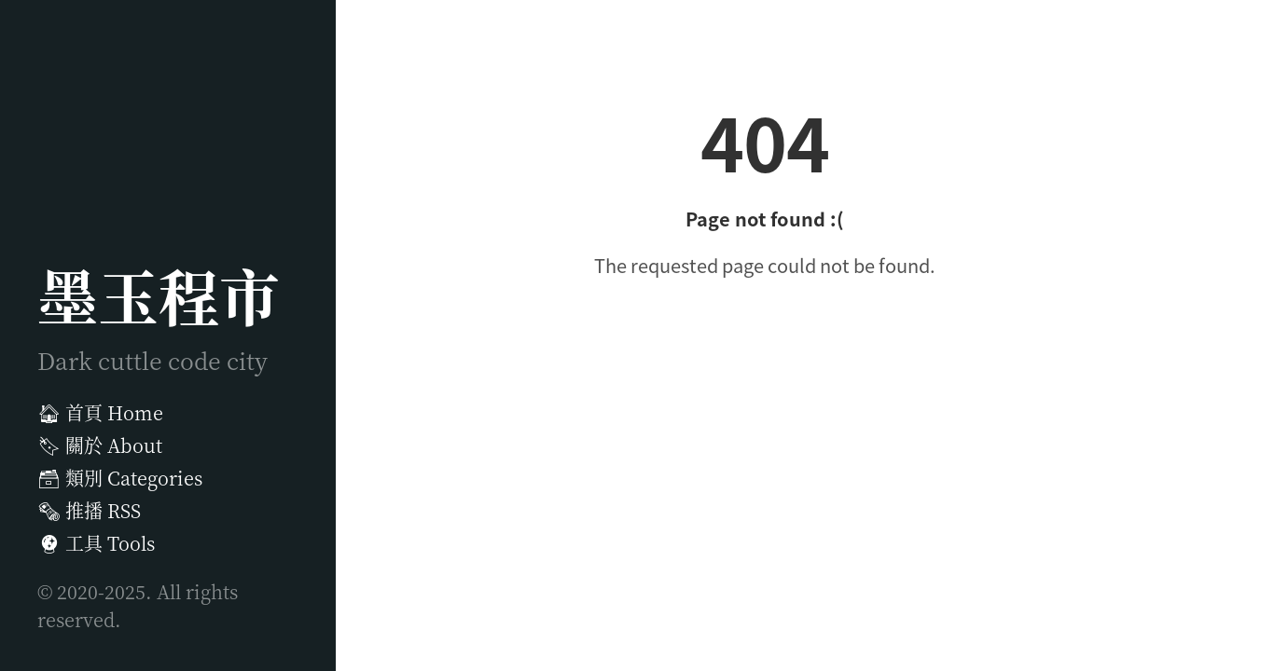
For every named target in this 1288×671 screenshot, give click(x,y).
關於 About (99, 445)
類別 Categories (119, 477)
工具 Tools (96, 542)
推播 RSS (89, 510)
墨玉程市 (158, 294)
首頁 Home (100, 412)
